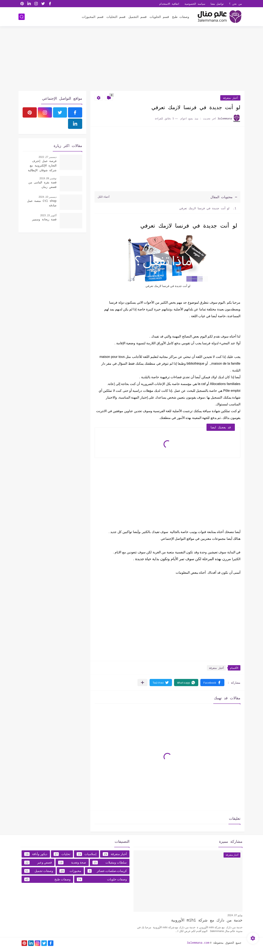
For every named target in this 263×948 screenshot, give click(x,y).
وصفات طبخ (180, 17)
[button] (212, 682)
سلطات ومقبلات (109, 862)
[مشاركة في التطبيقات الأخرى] (142, 682)
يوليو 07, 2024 (234, 915)
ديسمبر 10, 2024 (48, 196)
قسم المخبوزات (92, 17)
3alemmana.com (198, 943)
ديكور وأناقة (35, 854)
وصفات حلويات (102, 879)
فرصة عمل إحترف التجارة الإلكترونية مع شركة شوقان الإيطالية (42, 165)
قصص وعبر (38, 862)
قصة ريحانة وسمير (44, 219)
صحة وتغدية (72, 862)
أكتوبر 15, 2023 (48, 215)
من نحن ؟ (235, 4)
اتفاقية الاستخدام (169, 4)
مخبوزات (70, 871)
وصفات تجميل (38, 871)
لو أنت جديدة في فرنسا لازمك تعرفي (204, 208)
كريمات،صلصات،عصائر (107, 871)
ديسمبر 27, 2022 (48, 157)
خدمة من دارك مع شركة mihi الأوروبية (206, 920)
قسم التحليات (115, 17)
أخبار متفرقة (230, 98)
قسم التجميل (137, 17)
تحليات (62, 854)
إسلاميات (86, 854)
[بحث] (21, 17)
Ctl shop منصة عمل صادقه (42, 203)
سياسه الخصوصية (195, 4)
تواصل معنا (217, 4)
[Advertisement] (131, 59)
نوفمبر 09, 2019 (48, 178)
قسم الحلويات (159, 17)
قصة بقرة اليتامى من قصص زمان (42, 184)
